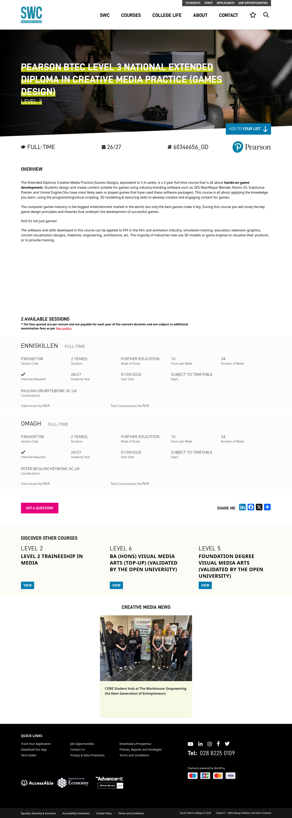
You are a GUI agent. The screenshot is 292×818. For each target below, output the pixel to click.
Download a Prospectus (135, 744)
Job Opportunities (253, 3)
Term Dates (28, 755)
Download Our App (34, 749)
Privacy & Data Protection (87, 755)
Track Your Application (36, 744)
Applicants (225, 3)
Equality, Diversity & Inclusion (38, 813)
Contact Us (77, 749)
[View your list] (253, 15)
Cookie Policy (104, 813)
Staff (208, 3)
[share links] (267, 507)
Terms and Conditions (134, 755)
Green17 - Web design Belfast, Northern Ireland (243, 813)
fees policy (63, 328)
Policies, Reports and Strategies (140, 749)
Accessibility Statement (76, 813)
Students (192, 3)
